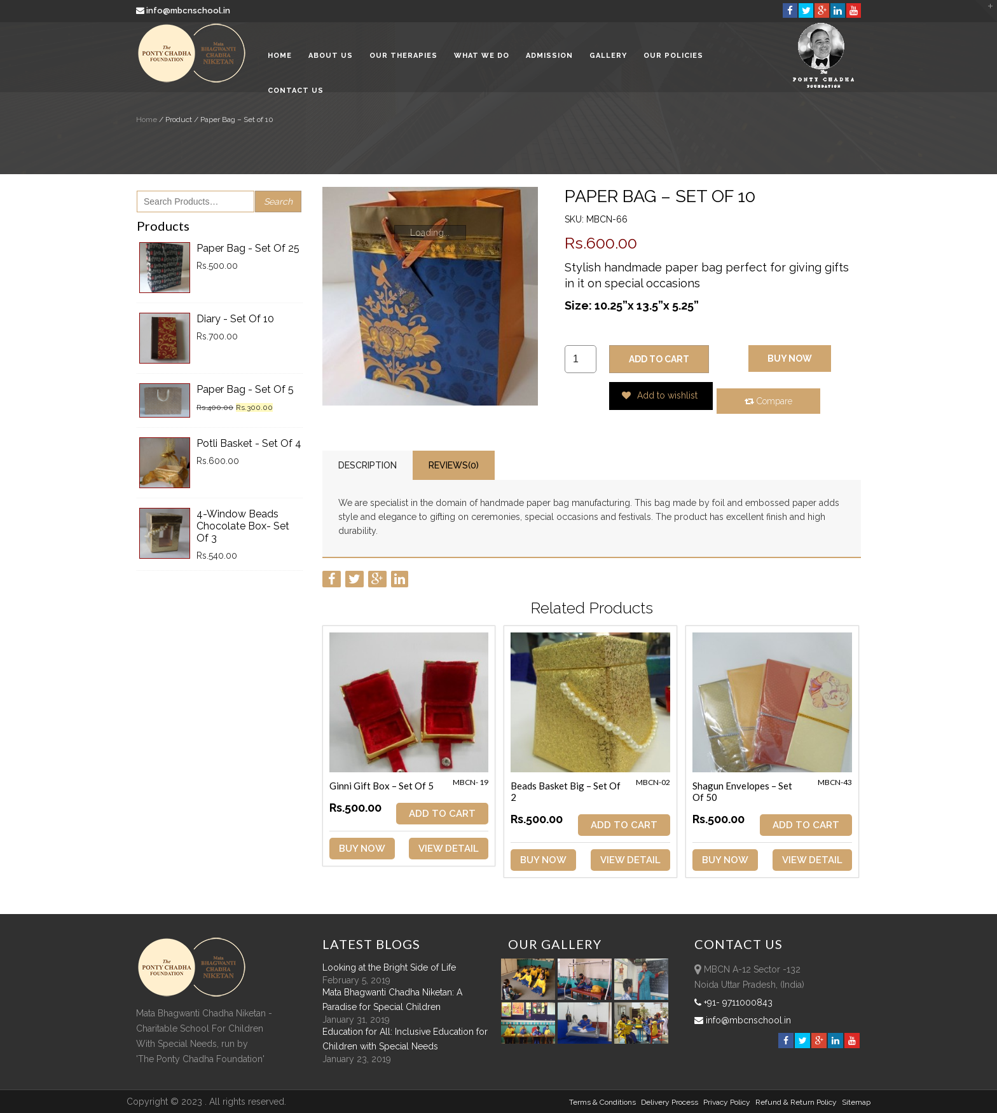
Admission (549, 57)
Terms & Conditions (602, 1102)
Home (280, 57)
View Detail (448, 848)
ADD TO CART (659, 359)
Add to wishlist (660, 395)
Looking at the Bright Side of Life (389, 967)
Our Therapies (403, 57)
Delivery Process (669, 1102)
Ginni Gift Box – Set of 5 (381, 785)
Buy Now (789, 358)
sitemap (856, 1102)
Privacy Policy (726, 1102)
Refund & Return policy (796, 1102)
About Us (330, 57)
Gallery (608, 57)
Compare (768, 401)
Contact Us (296, 92)
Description (367, 465)
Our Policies (673, 57)
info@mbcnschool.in (184, 10)
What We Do (481, 57)
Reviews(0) (454, 465)
